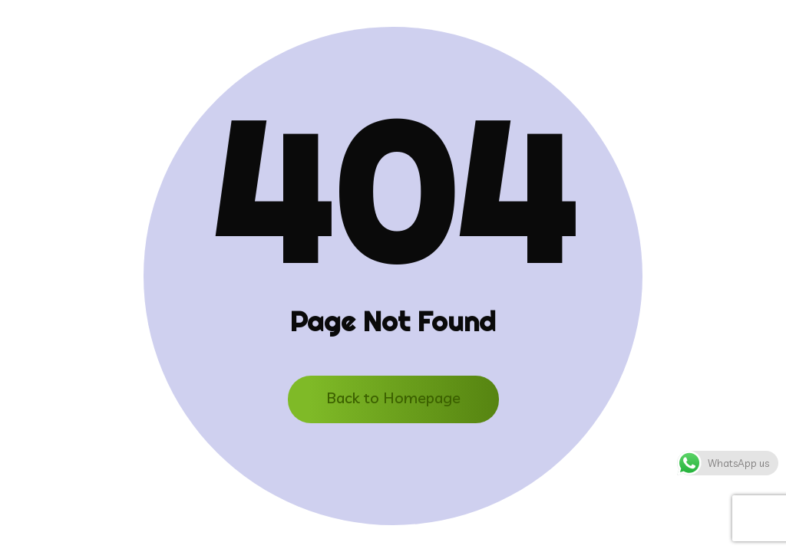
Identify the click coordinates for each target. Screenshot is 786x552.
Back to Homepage (393, 397)
